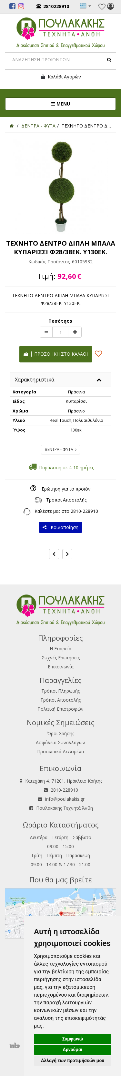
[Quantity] (60, 332)
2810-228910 (84, 511)
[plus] (75, 332)
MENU (82, 103)
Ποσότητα (60, 321)
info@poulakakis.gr (65, 799)
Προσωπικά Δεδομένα (60, 751)
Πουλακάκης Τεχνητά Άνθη (64, 808)
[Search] (60, 59)
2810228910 (52, 6)
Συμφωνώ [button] (72, 1038)
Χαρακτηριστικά (34, 379)
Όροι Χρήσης (60, 733)
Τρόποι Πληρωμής (60, 691)
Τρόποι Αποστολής (66, 500)
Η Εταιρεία (60, 648)
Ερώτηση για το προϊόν (66, 489)
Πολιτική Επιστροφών (60, 709)
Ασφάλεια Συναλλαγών (60, 742)
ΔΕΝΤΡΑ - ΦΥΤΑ (60, 449)
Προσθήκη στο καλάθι (56, 354)
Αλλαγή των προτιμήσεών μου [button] (72, 1060)
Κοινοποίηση (60, 527)
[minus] (46, 332)
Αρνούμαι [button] (73, 1049)
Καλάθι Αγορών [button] (60, 77)
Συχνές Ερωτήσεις (61, 658)
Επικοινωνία (61, 667)
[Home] (12, 126)
